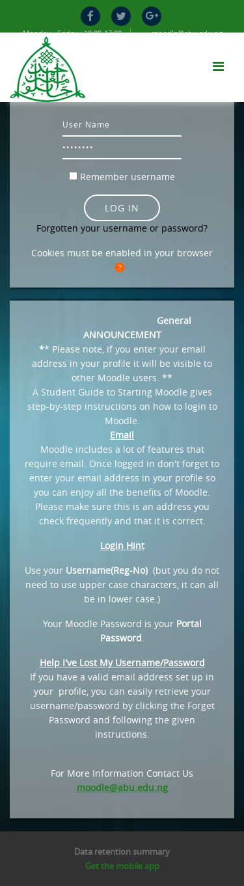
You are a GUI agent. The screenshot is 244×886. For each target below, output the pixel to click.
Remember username (127, 176)
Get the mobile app (122, 866)
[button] (122, 268)
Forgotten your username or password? (122, 228)
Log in (122, 208)
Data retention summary (122, 851)
